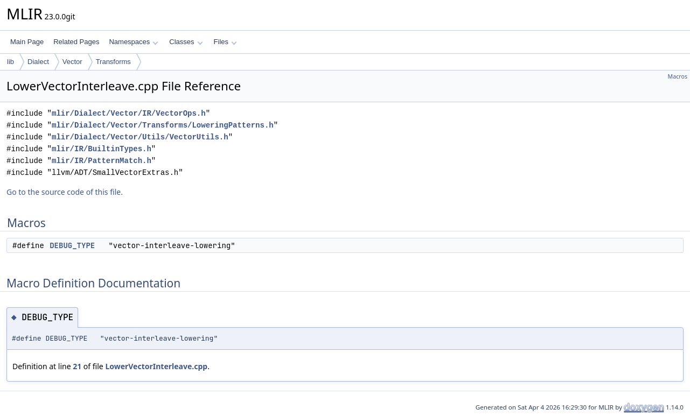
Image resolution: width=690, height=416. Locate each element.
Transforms (113, 62)
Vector (72, 62)
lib (10, 62)
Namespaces (133, 42)
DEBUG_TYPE (72, 245)
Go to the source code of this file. (64, 192)
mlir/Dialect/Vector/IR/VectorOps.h (129, 113)
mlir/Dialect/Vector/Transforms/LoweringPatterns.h (163, 125)
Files (225, 42)
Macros (678, 76)
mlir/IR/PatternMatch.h (101, 161)
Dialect (38, 62)
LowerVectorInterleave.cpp (156, 366)
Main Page (27, 42)
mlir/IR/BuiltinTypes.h (101, 149)
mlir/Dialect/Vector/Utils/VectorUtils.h (140, 137)
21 (77, 366)
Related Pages (76, 42)
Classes (186, 42)
